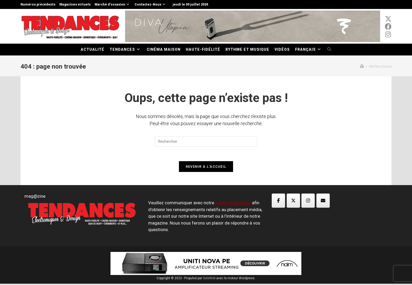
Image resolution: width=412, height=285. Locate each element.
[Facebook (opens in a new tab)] (388, 26)
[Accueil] (362, 66)
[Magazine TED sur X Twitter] (293, 202)
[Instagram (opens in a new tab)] (388, 34)
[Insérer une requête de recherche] (206, 141)
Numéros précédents (37, 4)
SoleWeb (209, 279)
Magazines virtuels (75, 4)
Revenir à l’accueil (206, 168)
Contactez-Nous (151, 4)
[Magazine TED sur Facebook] (278, 202)
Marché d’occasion (113, 4)
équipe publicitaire (233, 204)
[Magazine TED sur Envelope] (323, 202)
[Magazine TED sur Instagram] (308, 202)
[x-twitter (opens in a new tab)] (388, 19)
